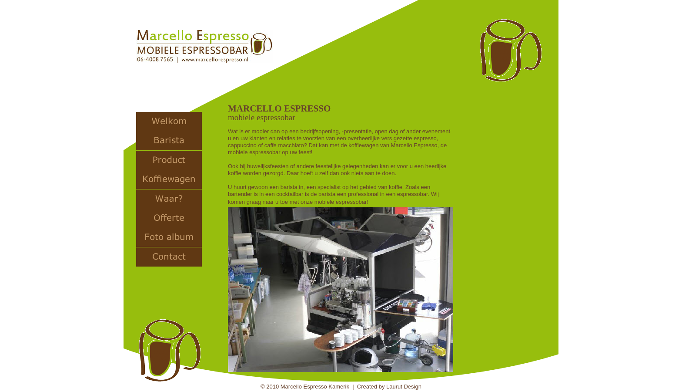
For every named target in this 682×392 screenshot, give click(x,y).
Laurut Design (403, 386)
